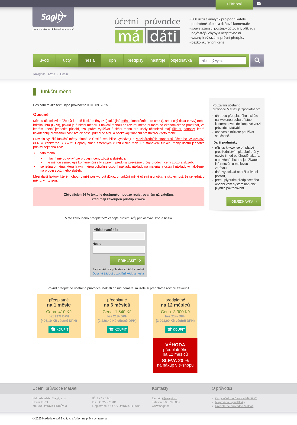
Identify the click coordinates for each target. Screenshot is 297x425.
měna (125, 121)
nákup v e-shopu (178, 365)
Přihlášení (234, 4)
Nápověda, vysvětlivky (230, 402)
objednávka (181, 60)
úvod (44, 60)
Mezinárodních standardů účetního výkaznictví (170, 139)
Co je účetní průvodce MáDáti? (236, 398)
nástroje (157, 60)
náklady (124, 166)
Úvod (51, 74)
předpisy (135, 60)
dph (112, 60)
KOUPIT (62, 329)
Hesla (64, 74)
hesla (90, 60)
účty (67, 60)
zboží (176, 162)
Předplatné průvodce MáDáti (234, 406)
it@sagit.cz (169, 398)
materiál (155, 166)
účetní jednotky (183, 129)
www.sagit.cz (160, 406)
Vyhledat (256, 60)
